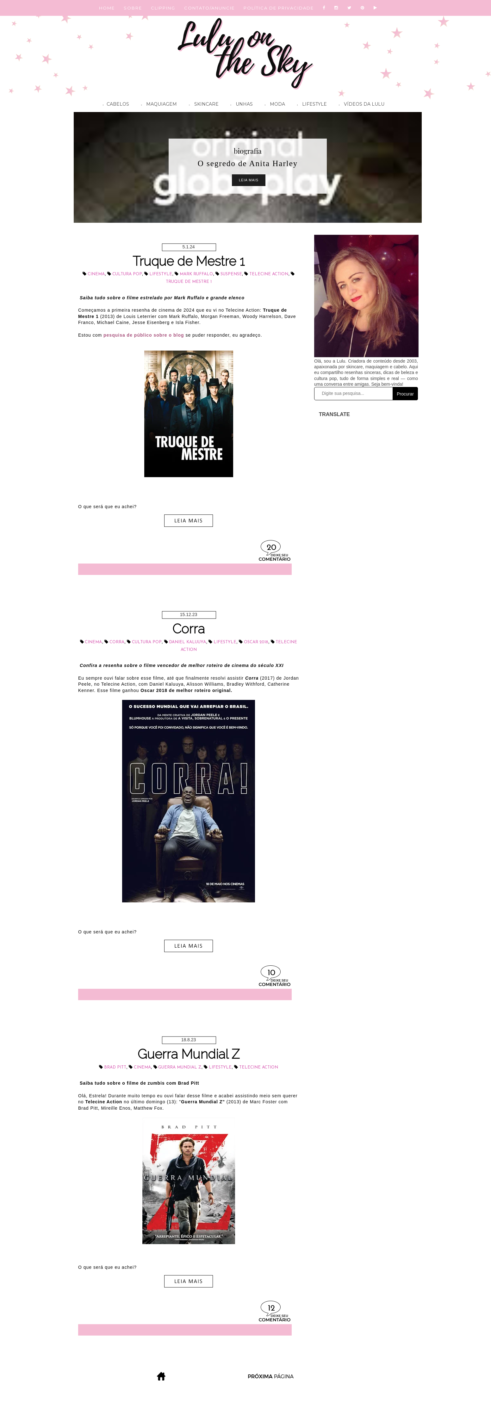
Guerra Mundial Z (188, 1054)
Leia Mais (248, 180)
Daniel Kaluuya (187, 642)
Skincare (202, 105)
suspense (231, 274)
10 (271, 973)
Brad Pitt (115, 1067)
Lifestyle (310, 105)
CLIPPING (163, 7)
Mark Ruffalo (196, 274)
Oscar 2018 (256, 642)
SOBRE (133, 7)
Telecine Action (268, 274)
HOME (107, 7)
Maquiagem (157, 105)
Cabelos (114, 105)
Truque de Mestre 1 (189, 261)
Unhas (240, 105)
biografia (248, 151)
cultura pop (127, 274)
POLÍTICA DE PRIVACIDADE (279, 7)
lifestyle (160, 274)
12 (271, 1308)
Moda (273, 105)
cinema (96, 274)
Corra (188, 629)
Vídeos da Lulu (360, 105)
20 (271, 548)
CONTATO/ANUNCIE (209, 7)
